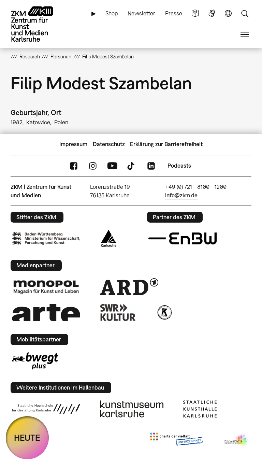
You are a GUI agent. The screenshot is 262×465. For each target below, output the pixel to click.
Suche (244, 13)
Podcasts (179, 165)
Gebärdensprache (212, 13)
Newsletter (141, 13)
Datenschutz (109, 144)
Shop (111, 13)
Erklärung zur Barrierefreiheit (166, 144)
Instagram (93, 165)
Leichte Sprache (195, 13)
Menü (244, 34)
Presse (173, 13)
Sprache (228, 13)
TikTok (132, 165)
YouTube (112, 165)
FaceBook (74, 165)
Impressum (73, 144)
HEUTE (27, 437)
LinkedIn (151, 165)
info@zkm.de (181, 195)
